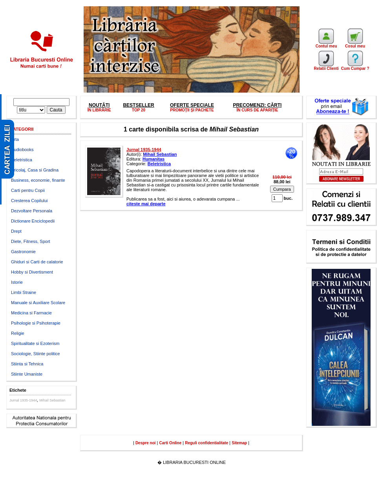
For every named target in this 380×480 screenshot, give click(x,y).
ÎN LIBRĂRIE (99, 110)
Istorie (17, 282)
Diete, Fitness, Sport (30, 241)
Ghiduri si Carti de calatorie (37, 261)
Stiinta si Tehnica (27, 363)
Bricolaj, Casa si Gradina (34, 170)
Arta (15, 139)
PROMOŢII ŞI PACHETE (192, 110)
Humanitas (153, 159)
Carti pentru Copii (28, 190)
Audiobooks (22, 149)
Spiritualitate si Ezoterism (35, 343)
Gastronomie (23, 251)
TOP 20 (138, 110)
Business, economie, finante (38, 180)
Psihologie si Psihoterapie (35, 323)
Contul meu (326, 44)
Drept (16, 231)
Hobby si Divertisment (32, 272)
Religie (17, 333)
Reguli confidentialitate (206, 443)
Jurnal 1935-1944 (23, 400)
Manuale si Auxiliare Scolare (38, 302)
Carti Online (170, 443)
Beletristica (21, 159)
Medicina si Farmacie (31, 312)
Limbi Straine (23, 292)
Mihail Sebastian (52, 400)
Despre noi (145, 443)
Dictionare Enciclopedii (33, 221)
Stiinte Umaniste (26, 374)
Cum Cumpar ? (355, 67)
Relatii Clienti (326, 67)
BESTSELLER (138, 105)
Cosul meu (355, 44)
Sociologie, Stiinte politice (35, 353)
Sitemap (239, 443)
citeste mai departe (146, 203)
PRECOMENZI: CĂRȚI (257, 105)
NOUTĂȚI (99, 105)
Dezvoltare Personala (31, 210)
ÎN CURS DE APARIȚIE (257, 110)
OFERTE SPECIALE (192, 105)
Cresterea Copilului (29, 200)
